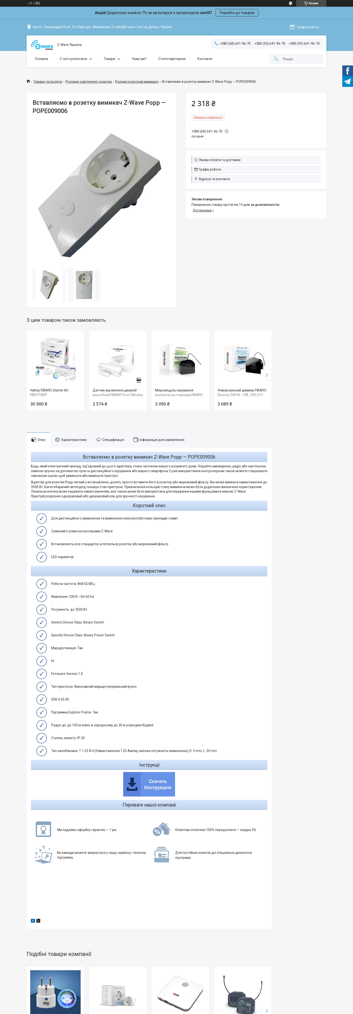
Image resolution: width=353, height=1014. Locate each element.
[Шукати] (276, 59)
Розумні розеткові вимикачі (136, 82)
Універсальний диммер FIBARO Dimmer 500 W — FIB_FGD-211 (242, 392)
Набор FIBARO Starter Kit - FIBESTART (50, 392)
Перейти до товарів (237, 12)
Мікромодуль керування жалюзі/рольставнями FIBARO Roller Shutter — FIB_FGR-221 (179, 394)
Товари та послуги (47, 82)
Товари (109, 59)
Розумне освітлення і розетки (89, 82)
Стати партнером (172, 59)
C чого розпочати (73, 59)
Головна (41, 59)
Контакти (204, 59)
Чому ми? (139, 59)
